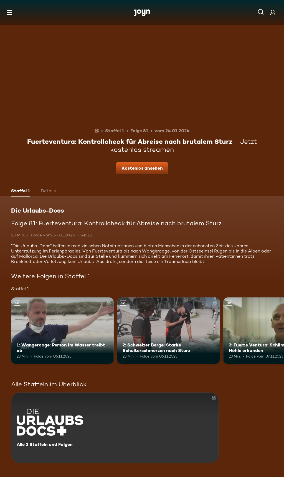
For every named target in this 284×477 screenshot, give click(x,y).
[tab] (20, 192)
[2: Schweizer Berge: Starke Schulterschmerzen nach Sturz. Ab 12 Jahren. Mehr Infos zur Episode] (168, 330)
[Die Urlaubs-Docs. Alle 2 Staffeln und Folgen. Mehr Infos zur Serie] (115, 427)
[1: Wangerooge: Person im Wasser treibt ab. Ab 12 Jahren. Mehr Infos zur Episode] (62, 330)
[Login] (273, 12)
